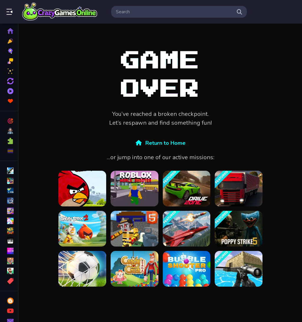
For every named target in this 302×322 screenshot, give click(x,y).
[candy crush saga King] (134, 269)
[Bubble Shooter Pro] (187, 269)
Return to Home (161, 143)
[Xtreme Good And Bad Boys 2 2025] (238, 269)
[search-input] (174, 11)
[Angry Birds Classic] (82, 188)
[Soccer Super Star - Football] (82, 269)
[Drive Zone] (187, 188)
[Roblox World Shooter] (134, 188)
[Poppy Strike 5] (238, 229)
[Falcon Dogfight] (187, 229)
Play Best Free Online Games (60, 11)
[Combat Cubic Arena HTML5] (134, 229)
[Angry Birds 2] (82, 229)
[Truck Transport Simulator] (238, 188)
